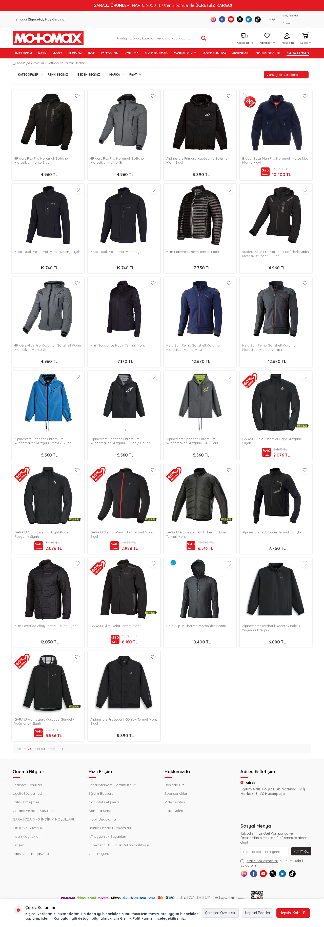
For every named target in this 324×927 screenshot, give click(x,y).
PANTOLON (109, 53)
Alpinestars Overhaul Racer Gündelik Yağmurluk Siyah (271, 628)
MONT (57, 53)
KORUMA (131, 53)
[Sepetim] (305, 38)
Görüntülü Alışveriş (104, 802)
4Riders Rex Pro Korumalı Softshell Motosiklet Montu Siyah (41, 160)
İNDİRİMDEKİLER (267, 53)
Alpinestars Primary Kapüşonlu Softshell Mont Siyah (197, 160)
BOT (91, 53)
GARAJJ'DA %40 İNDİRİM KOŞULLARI (43, 819)
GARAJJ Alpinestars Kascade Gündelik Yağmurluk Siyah (44, 721)
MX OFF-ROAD (156, 53)
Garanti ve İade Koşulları (33, 810)
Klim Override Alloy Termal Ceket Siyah (45, 626)
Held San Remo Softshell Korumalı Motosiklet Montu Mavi (193, 347)
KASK (42, 53)
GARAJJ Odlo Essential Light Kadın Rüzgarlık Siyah (41, 534)
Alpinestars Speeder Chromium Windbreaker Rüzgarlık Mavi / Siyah (43, 441)
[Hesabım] (287, 38)
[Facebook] (222, 19)
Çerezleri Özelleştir (220, 913)
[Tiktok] (257, 19)
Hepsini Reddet (257, 913)
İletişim (273, 19)
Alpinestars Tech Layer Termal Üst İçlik (271, 532)
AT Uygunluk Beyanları (107, 836)
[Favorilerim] (266, 38)
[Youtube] (231, 19)
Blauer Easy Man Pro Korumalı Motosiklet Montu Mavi (275, 160)
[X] (240, 19)
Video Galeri (175, 802)
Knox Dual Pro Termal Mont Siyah (117, 252)
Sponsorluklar (176, 793)
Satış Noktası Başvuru (290, 19)
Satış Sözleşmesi (26, 802)
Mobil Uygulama (102, 819)
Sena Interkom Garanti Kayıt (112, 785)
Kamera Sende (101, 810)
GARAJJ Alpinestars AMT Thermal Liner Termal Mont (196, 534)
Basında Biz (174, 785)
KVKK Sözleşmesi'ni (262, 861)
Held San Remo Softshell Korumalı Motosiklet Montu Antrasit (269, 347)
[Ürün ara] (204, 38)
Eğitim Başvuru (101, 793)
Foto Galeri (174, 810)
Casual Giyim (185, 53)
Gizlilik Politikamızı (136, 918)
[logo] (48, 38)
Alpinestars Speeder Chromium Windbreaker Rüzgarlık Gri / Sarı (192, 441)
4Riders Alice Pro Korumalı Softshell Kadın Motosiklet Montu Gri (47, 347)
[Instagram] (213, 19)
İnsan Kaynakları (26, 836)
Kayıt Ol (301, 851)
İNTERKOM (23, 53)
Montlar (39, 63)
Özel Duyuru (99, 853)
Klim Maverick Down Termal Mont (192, 252)
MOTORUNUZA (214, 53)
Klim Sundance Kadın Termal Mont (117, 345)
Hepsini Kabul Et (293, 913)
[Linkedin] (249, 19)
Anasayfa (21, 63)
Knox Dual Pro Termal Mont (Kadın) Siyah (47, 252)
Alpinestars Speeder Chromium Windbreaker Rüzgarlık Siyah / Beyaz (120, 441)
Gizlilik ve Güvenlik (27, 828)
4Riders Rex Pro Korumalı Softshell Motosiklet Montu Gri (117, 160)
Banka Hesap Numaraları (110, 828)
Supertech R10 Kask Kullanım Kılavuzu (120, 845)
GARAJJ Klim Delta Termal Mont (115, 626)
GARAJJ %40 (298, 53)
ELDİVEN (75, 53)
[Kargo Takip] (244, 38)
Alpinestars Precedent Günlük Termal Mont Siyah (123, 721)
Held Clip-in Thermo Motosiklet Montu (196, 626)
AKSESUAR (240, 53)
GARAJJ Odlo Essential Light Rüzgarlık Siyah (272, 441)
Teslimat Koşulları (27, 785)
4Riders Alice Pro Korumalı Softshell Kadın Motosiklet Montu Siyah (275, 254)
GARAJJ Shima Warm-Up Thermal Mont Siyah (121, 534)
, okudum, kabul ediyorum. (271, 863)
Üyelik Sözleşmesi (27, 793)
